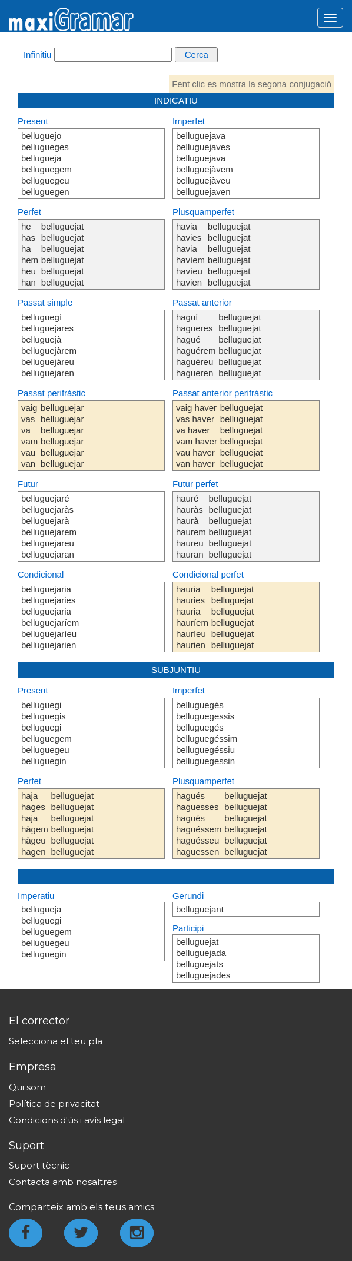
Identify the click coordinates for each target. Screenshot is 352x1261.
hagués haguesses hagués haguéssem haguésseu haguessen (199, 824)
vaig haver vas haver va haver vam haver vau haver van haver (196, 436)
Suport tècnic (39, 1165)
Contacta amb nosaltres (63, 1181)
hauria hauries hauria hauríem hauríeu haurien (192, 617)
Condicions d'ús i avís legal (67, 1120)
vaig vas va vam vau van (29, 436)
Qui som (27, 1087)
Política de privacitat (54, 1103)
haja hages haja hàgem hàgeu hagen (34, 824)
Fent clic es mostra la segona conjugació (251, 84)
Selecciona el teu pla (55, 1041)
